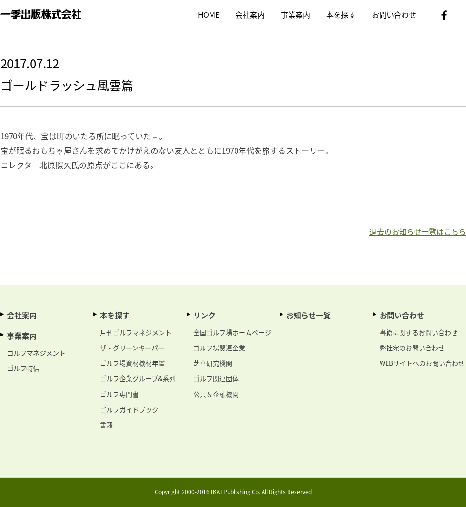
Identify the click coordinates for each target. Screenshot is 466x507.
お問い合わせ (394, 14)
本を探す (341, 14)
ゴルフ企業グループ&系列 (138, 378)
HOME (208, 14)
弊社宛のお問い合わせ (412, 347)
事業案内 (295, 14)
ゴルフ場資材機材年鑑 (132, 363)
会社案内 (250, 14)
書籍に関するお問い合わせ (419, 332)
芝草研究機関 (212, 363)
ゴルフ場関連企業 (219, 347)
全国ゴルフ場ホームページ (232, 332)
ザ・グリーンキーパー (132, 347)
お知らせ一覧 (308, 315)
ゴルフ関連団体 (216, 378)
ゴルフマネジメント (36, 352)
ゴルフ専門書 (119, 394)
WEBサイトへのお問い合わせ (422, 363)
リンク (204, 315)
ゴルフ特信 (23, 368)
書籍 (106, 424)
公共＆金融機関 (216, 394)
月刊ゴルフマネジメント (135, 332)
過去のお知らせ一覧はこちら (417, 231)
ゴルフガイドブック (129, 409)
